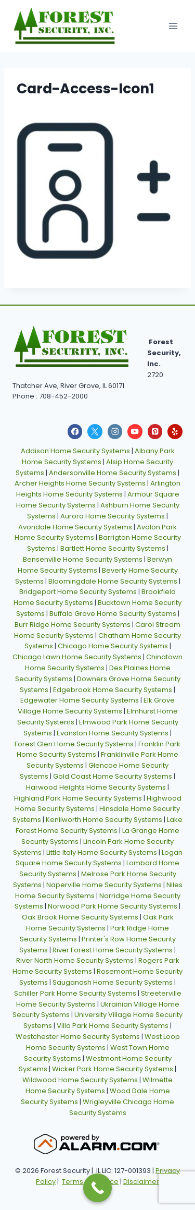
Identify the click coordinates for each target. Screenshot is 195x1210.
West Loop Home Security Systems (103, 1042)
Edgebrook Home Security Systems (112, 690)
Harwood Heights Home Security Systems (96, 787)
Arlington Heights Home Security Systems (98, 488)
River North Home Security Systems (75, 960)
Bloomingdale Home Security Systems (112, 581)
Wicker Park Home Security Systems (112, 1069)
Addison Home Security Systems (75, 451)
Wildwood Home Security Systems (80, 1080)
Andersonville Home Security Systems (112, 473)
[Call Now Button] (97, 1187)
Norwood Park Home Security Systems (112, 906)
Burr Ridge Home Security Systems (73, 625)
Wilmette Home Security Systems (99, 1085)
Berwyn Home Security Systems (95, 564)
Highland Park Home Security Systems (78, 798)
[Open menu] (173, 26)
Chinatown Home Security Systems (104, 662)
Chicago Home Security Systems (113, 646)
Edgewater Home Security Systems (79, 700)
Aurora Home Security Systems (112, 516)
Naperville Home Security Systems (104, 885)
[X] (94, 431)
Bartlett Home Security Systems (112, 548)
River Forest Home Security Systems (113, 950)
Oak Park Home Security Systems (100, 922)
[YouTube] (134, 431)
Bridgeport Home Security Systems (78, 592)
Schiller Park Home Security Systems (75, 993)
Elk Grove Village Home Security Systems (96, 705)
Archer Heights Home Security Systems (80, 483)
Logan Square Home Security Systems (99, 858)
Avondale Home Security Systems (75, 527)
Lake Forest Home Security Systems (99, 825)
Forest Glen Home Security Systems (74, 744)
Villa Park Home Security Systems (112, 1026)
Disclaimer (141, 1182)
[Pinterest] (155, 431)
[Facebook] (75, 431)
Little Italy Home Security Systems (101, 852)
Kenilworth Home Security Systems (104, 820)
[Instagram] (115, 431)
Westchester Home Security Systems (78, 1037)
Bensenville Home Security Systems (82, 559)
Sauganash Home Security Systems (113, 982)
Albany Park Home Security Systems (98, 456)
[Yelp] (175, 431)
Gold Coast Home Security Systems (112, 776)
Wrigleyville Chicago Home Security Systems (122, 1107)
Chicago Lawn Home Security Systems (76, 657)
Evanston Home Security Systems (112, 733)
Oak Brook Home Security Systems (80, 917)
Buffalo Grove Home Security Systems (112, 614)
